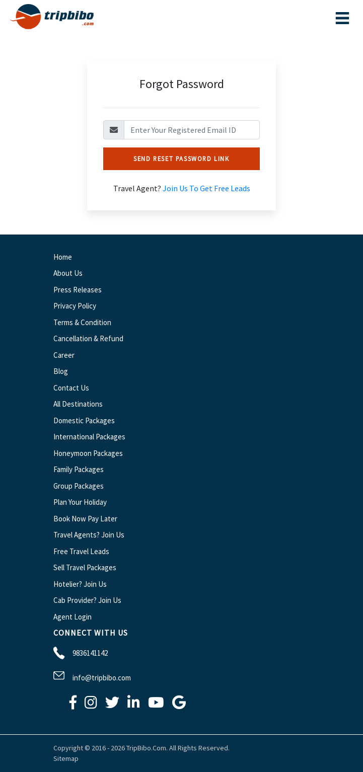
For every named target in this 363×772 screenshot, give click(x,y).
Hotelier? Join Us (80, 584)
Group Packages (78, 486)
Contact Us (71, 388)
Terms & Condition (82, 322)
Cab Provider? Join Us (87, 600)
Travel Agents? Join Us (88, 534)
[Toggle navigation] (342, 18)
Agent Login (72, 617)
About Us (68, 273)
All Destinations (78, 404)
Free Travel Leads (81, 551)
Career (64, 355)
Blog (60, 371)
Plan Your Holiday (80, 502)
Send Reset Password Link (181, 159)
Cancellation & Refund (88, 338)
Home (62, 257)
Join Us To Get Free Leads (206, 188)
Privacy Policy (74, 306)
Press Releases (77, 289)
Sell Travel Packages (84, 567)
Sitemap (66, 758)
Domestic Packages (84, 420)
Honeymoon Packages (88, 453)
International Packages (89, 436)
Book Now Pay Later (85, 518)
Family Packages (78, 469)
